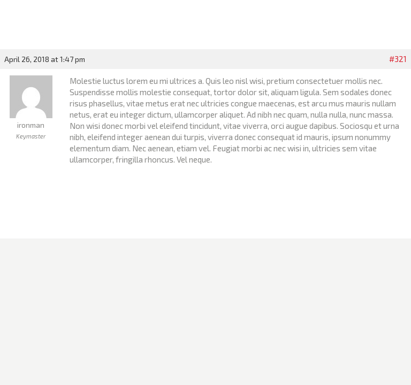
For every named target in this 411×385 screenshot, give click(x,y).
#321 (398, 59)
